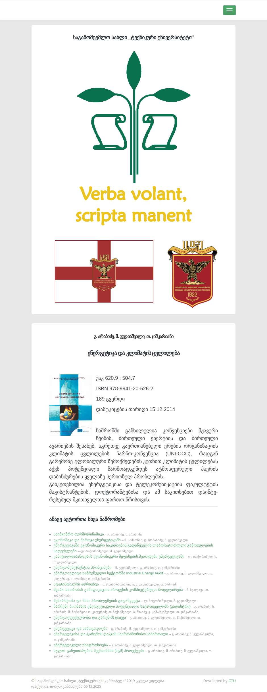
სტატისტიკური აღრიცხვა (116, 584)
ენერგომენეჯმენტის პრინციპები (117, 567)
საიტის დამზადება (17, 677)
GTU (232, 680)
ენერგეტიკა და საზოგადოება (115, 628)
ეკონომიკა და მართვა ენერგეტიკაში (120, 540)
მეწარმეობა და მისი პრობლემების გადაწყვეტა (125, 601)
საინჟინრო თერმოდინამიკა (98, 534)
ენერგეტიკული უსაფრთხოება (115, 645)
